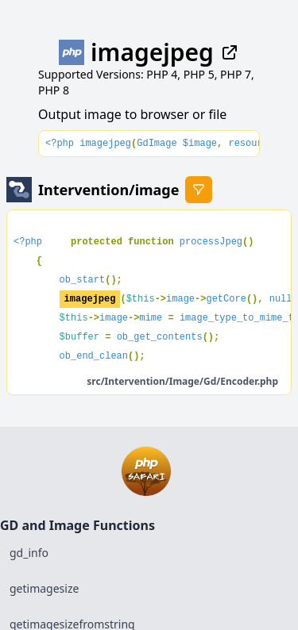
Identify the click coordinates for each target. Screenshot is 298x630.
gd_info (29, 552)
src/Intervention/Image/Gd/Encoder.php (182, 381)
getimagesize (44, 588)
